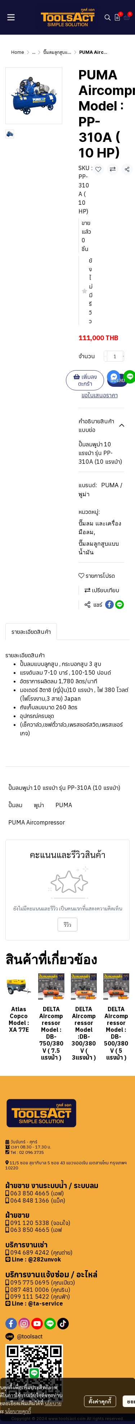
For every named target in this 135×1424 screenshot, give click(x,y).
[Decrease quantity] (105, 356)
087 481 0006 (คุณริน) (40, 1289)
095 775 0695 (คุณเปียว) (42, 1282)
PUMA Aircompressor (36, 822)
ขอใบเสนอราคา (100, 395)
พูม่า (39, 805)
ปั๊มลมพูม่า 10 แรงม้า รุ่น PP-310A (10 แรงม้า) (64, 787)
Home (17, 52)
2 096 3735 (33, 1152)
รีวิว (67, 924)
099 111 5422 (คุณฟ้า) (37, 1296)
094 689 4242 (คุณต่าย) (41, 1252)
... (33, 52)
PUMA (63, 805)
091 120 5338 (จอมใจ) (40, 1222)
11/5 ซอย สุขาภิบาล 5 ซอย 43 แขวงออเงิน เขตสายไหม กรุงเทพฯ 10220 (66, 1165)
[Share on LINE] (119, 604)
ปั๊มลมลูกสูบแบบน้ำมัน (64, 52)
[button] (108, 17)
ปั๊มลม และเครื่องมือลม (99, 528)
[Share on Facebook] (109, 604)
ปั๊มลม (15, 805)
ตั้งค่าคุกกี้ (100, 1397)
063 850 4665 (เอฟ (36, 1229)
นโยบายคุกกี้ (18, 1406)
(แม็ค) (57, 1200)
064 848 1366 (27, 1200)
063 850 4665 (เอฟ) (34, 1193)
